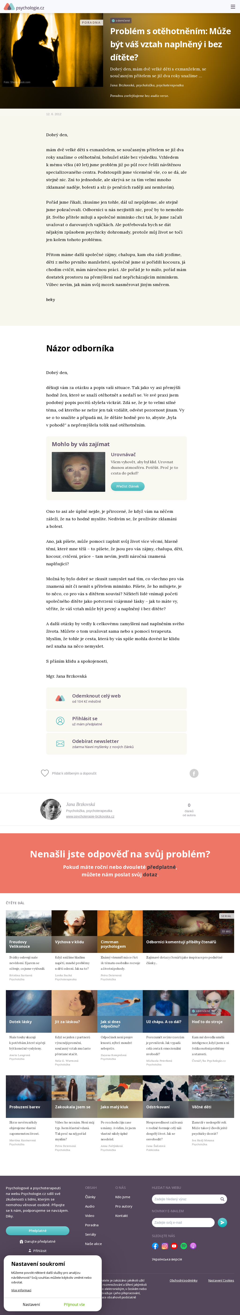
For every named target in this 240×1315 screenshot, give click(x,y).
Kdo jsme (122, 1196)
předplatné (161, 867)
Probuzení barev (24, 1106)
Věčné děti (201, 1106)
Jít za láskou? (67, 1021)
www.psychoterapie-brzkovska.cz (90, 816)
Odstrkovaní (158, 1106)
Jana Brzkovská (80, 804)
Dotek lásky (20, 1021)
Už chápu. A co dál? (163, 1021)
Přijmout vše (74, 1304)
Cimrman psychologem (113, 944)
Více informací (21, 1290)
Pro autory (123, 1206)
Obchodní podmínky (184, 1280)
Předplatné (37, 1230)
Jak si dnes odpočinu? (110, 1024)
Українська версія (167, 1259)
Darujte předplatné (38, 1241)
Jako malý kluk (114, 1106)
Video (89, 1215)
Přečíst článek (127, 486)
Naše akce (93, 1243)
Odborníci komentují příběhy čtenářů (181, 941)
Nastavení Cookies (221, 1280)
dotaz (150, 874)
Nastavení (31, 1304)
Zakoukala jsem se (72, 1106)
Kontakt (121, 1215)
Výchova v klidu (69, 941)
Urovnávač (123, 454)
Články (90, 1196)
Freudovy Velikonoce (19, 944)
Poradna (92, 1225)
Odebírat (222, 1222)
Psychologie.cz (24, 6)
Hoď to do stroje (207, 1021)
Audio (89, 1206)
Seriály (90, 1234)
